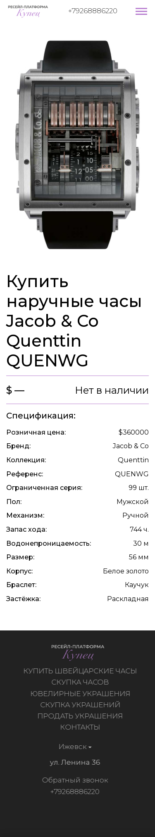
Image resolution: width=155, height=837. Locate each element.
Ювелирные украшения (81, 694)
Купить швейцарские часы (81, 671)
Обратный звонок (74, 780)
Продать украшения (81, 716)
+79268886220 (92, 11)
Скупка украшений (81, 705)
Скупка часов (81, 682)
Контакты (81, 727)
